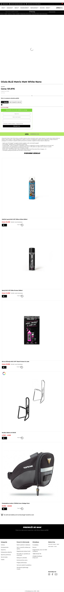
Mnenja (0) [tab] (34, 134)
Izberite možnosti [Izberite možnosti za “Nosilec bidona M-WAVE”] (9, 437)
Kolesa (4, 8)
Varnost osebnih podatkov (24, 564)
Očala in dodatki (16, 13)
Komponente (10, 8)
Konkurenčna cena (22, 559)
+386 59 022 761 (36, 553)
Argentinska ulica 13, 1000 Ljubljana (33, 4)
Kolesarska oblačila (24, 8)
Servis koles (42, 7)
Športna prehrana (35, 8)
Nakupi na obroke (22, 557)
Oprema (17, 8)
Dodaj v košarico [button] (8, 225)
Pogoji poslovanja (19, 123)
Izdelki (5, 13)
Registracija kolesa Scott (23, 551)
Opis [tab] (26, 134)
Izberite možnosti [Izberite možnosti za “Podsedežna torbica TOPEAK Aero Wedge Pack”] (9, 508)
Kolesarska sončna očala (25, 13)
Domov (2, 13)
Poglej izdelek (60, 225)
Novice (34, 547)
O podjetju (35, 544)
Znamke (48, 8)
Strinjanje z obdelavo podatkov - (13, 123)
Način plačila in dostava (23, 544)
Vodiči (2, 559)
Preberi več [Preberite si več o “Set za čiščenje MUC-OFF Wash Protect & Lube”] (7, 367)
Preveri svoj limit (52, 11)
